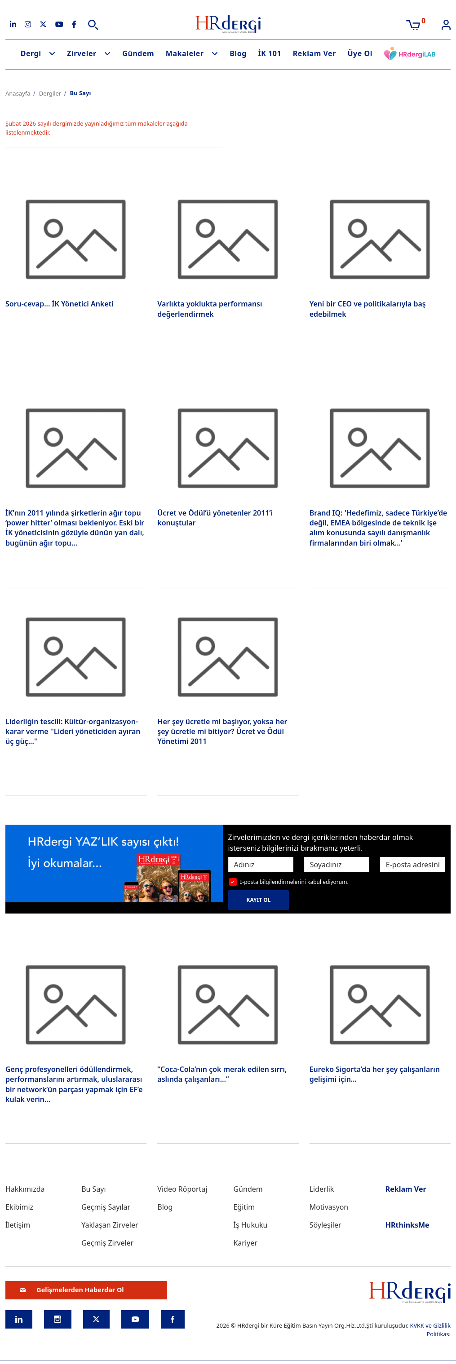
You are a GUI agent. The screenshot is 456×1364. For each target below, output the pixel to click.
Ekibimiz (19, 1207)
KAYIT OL (259, 900)
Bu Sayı (93, 1189)
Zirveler (82, 53)
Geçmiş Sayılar (105, 1207)
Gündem (138, 53)
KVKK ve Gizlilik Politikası (430, 1329)
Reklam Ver (314, 53)
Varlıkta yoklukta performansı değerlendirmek (209, 309)
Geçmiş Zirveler (107, 1243)
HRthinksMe (407, 1225)
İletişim (17, 1225)
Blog (238, 53)
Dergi (31, 53)
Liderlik (322, 1189)
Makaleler (185, 53)
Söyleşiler (325, 1225)
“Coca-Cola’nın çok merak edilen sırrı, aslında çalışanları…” (222, 1074)
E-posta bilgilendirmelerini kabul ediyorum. (294, 882)
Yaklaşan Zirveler (109, 1225)
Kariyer (245, 1243)
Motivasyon (329, 1207)
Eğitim (244, 1207)
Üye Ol (359, 53)
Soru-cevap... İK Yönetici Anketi (59, 304)
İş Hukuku (250, 1225)
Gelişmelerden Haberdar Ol (72, 1289)
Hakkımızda (24, 1189)
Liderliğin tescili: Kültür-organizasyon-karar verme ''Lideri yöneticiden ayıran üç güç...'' (72, 732)
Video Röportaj (182, 1189)
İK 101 (269, 53)
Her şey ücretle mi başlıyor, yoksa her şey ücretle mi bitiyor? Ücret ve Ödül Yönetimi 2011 (222, 732)
